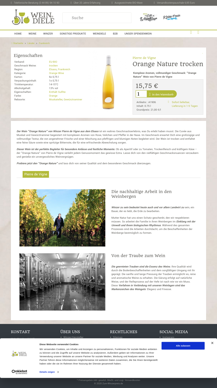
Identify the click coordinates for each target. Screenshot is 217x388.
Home (18, 34)
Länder (31, 43)
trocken (53, 66)
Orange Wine (56, 73)
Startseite (17, 43)
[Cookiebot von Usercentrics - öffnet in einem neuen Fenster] (19, 382)
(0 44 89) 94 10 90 (49, 3)
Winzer (48, 34)
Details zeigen (47, 382)
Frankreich (44, 43)
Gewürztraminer (73, 99)
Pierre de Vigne (144, 58)
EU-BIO (53, 62)
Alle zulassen (183, 356)
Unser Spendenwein (138, 34)
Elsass (53, 69)
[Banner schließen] (212, 353)
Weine (32, 34)
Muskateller (56, 99)
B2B (115, 34)
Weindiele (99, 34)
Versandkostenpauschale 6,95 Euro (176, 3)
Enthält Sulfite (57, 92)
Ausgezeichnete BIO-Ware (129, 3)
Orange (53, 96)
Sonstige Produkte (73, 34)
